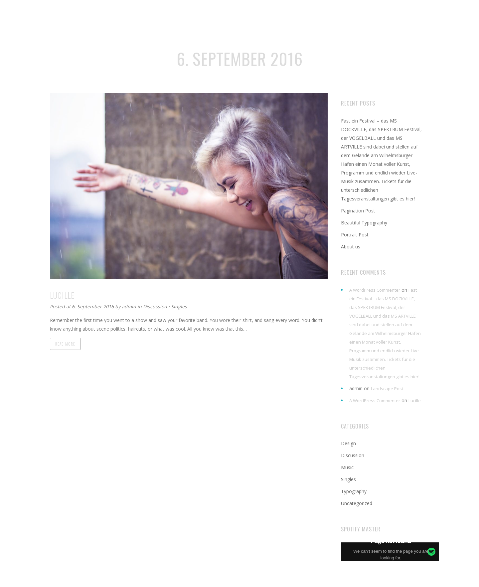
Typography (354, 491)
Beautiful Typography (364, 222)
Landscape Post (387, 389)
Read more (65, 344)
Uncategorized (356, 503)
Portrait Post (355, 234)
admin (129, 306)
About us (350, 246)
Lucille (414, 401)
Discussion (155, 306)
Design (348, 443)
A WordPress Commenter (374, 290)
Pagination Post (358, 210)
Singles (179, 306)
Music (347, 467)
